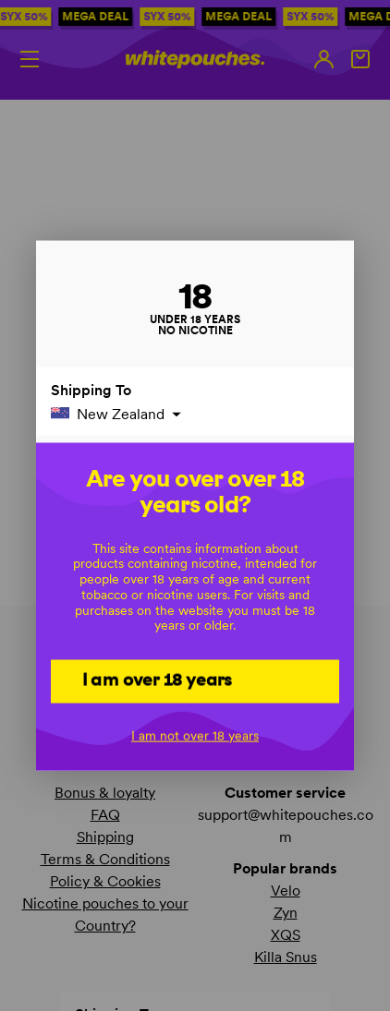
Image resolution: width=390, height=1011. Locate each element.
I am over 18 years (157, 679)
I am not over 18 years (195, 735)
